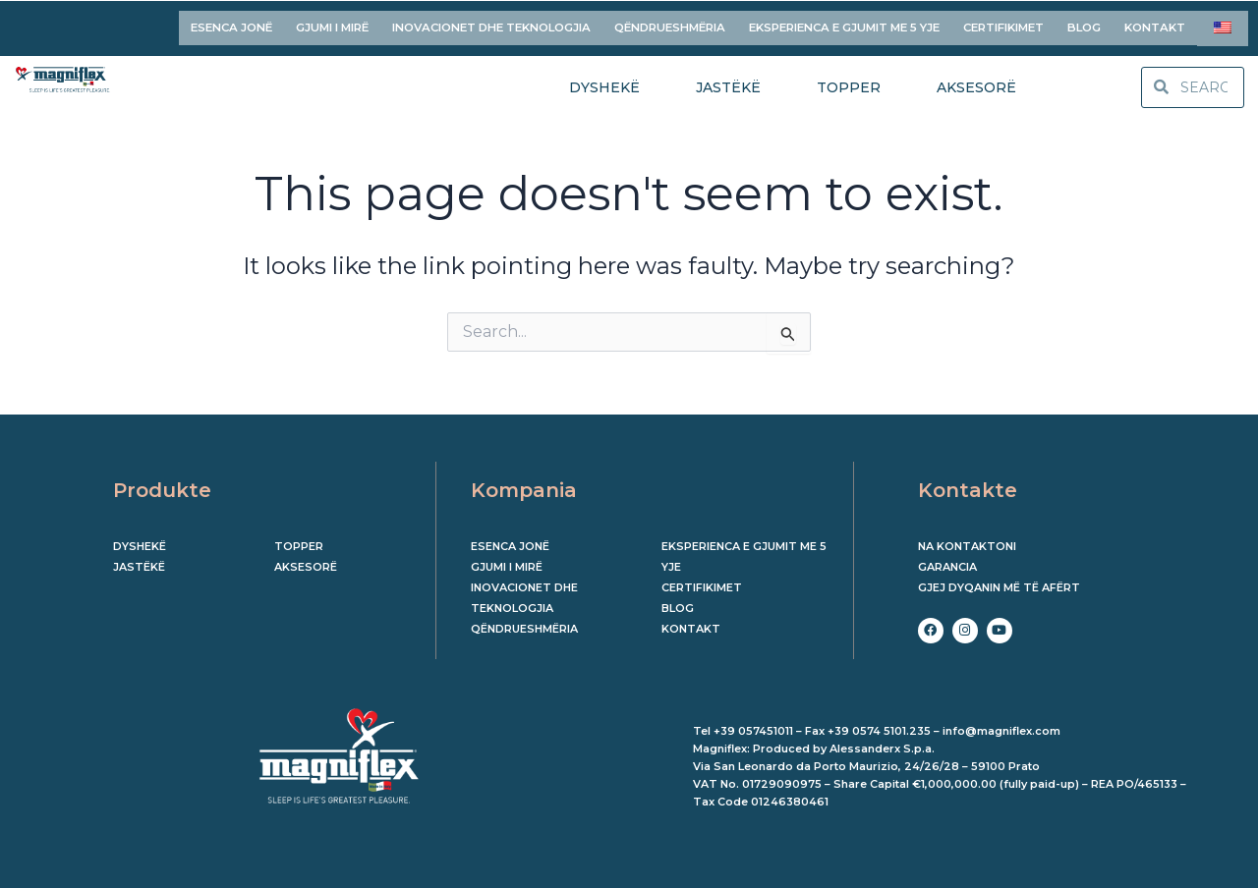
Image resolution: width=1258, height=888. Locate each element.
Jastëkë (139, 560)
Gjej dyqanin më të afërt (999, 580)
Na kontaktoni (967, 539)
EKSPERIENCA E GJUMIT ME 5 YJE (844, 23)
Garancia (947, 560)
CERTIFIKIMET (1003, 23)
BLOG (1084, 23)
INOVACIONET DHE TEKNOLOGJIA (491, 23)
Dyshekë (139, 539)
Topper (298, 539)
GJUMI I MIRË (332, 23)
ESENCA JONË (231, 23)
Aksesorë (305, 560)
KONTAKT (1154, 23)
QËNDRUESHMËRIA (669, 23)
